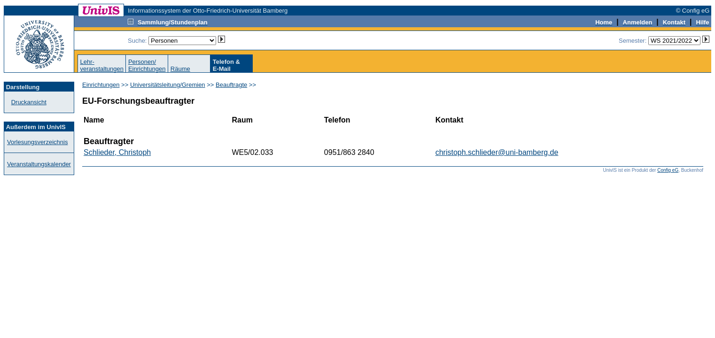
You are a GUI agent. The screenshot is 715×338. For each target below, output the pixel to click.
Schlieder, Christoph (117, 152)
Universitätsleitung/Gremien (167, 84)
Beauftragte (231, 84)
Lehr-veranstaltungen (102, 65)
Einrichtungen (101, 84)
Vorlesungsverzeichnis (37, 142)
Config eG (667, 170)
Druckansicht (29, 102)
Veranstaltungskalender (39, 164)
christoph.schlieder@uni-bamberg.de (497, 152)
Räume (180, 68)
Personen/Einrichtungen (147, 65)
